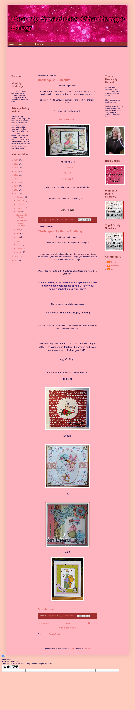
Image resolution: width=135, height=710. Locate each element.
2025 (16, 164)
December (20, 197)
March (19, 245)
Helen (112, 269)
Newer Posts (43, 623)
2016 (16, 257)
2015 (16, 260)
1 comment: (69, 616)
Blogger (87, 648)
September (20, 208)
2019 (16, 186)
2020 (16, 183)
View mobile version (67, 628)
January (19, 252)
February (20, 248)
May (18, 237)
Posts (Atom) (54, 634)
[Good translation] (6, 667)
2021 (16, 179)
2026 (16, 160)
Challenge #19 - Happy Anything (60, 231)
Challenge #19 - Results (54, 80)
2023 (16, 171)
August (19, 212)
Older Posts (92, 623)
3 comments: (70, 220)
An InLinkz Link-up (46, 609)
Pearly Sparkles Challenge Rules (31, 44)
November (20, 201)
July (18, 230)
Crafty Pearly (115, 266)
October (19, 204)
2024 (16, 168)
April (18, 241)
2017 (16, 194)
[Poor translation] (15, 667)
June (18, 233)
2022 (16, 175)
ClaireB (113, 262)
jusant (71, 648)
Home (11, 44)
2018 (16, 190)
